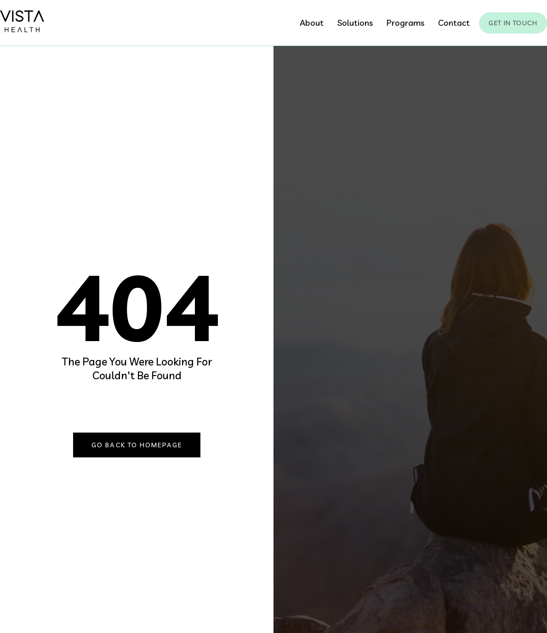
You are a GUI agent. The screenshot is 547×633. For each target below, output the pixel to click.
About (312, 22)
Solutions (355, 22)
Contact (454, 22)
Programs (405, 22)
